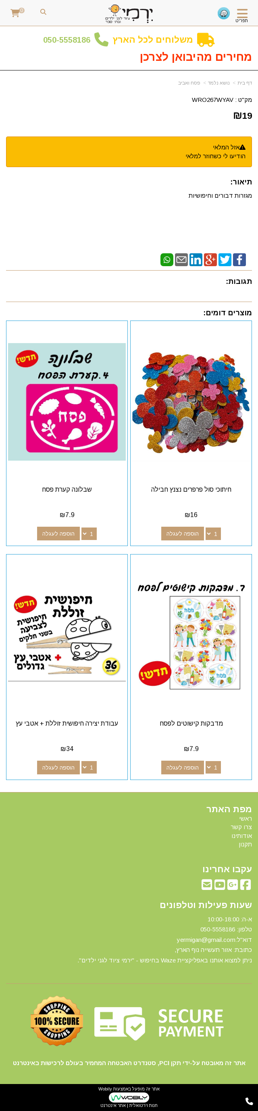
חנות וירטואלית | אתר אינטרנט (129, 1105)
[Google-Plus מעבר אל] (232, 886)
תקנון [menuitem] (245, 844)
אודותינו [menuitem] (241, 835)
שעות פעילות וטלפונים (206, 905)
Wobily (105, 1088)
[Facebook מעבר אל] (245, 886)
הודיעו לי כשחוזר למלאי (215, 156)
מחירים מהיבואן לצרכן (196, 57)
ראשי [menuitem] (245, 818)
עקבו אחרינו (227, 869)
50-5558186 (69, 39)
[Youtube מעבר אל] (219, 886)
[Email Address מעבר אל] (207, 886)
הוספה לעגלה (182, 533)
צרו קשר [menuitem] (241, 826)
